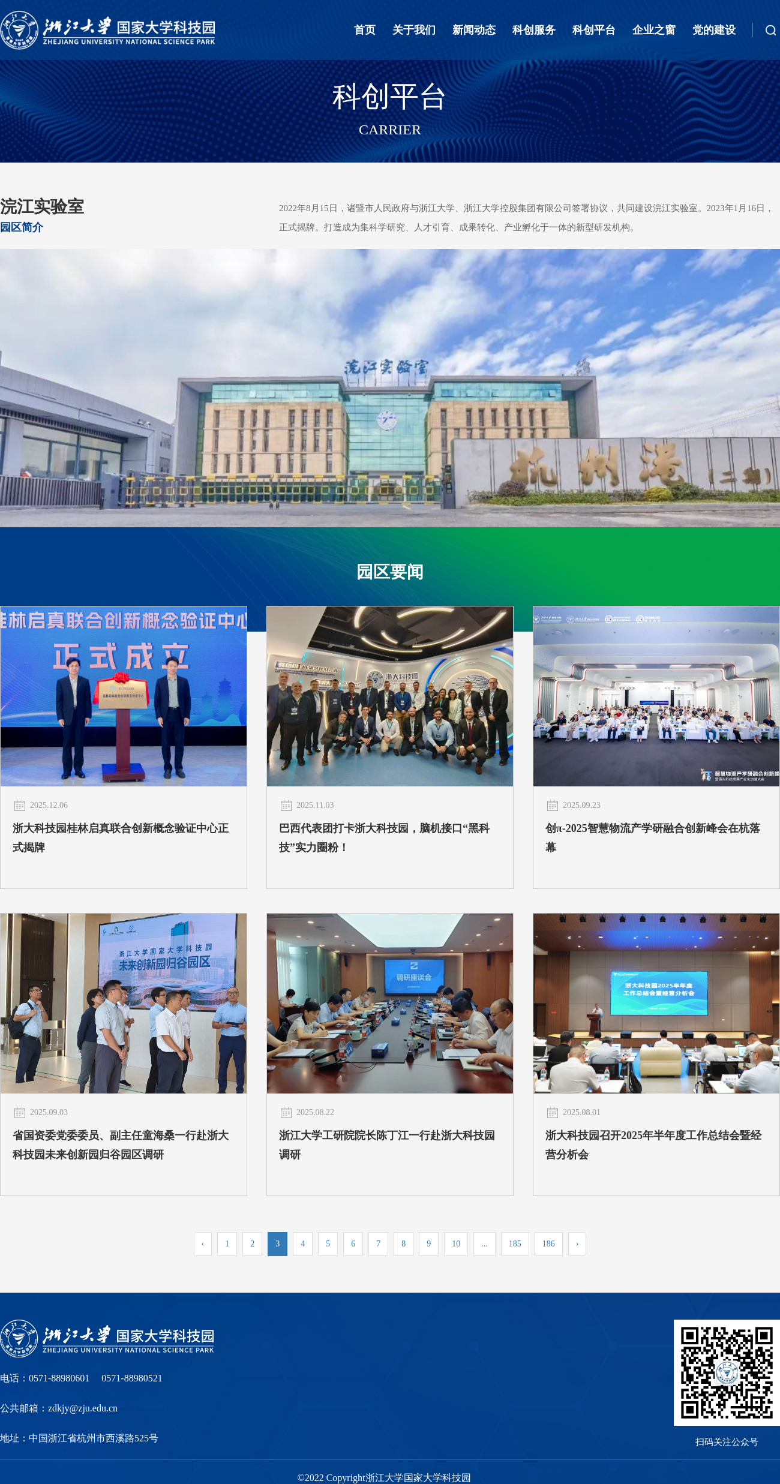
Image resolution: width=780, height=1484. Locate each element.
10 (456, 1243)
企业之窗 (654, 30)
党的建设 (714, 30)
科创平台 (594, 30)
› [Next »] (577, 1243)
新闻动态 (474, 30)
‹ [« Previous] (203, 1243)
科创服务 (534, 30)
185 (515, 1243)
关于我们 (414, 30)
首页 (365, 30)
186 (548, 1243)
